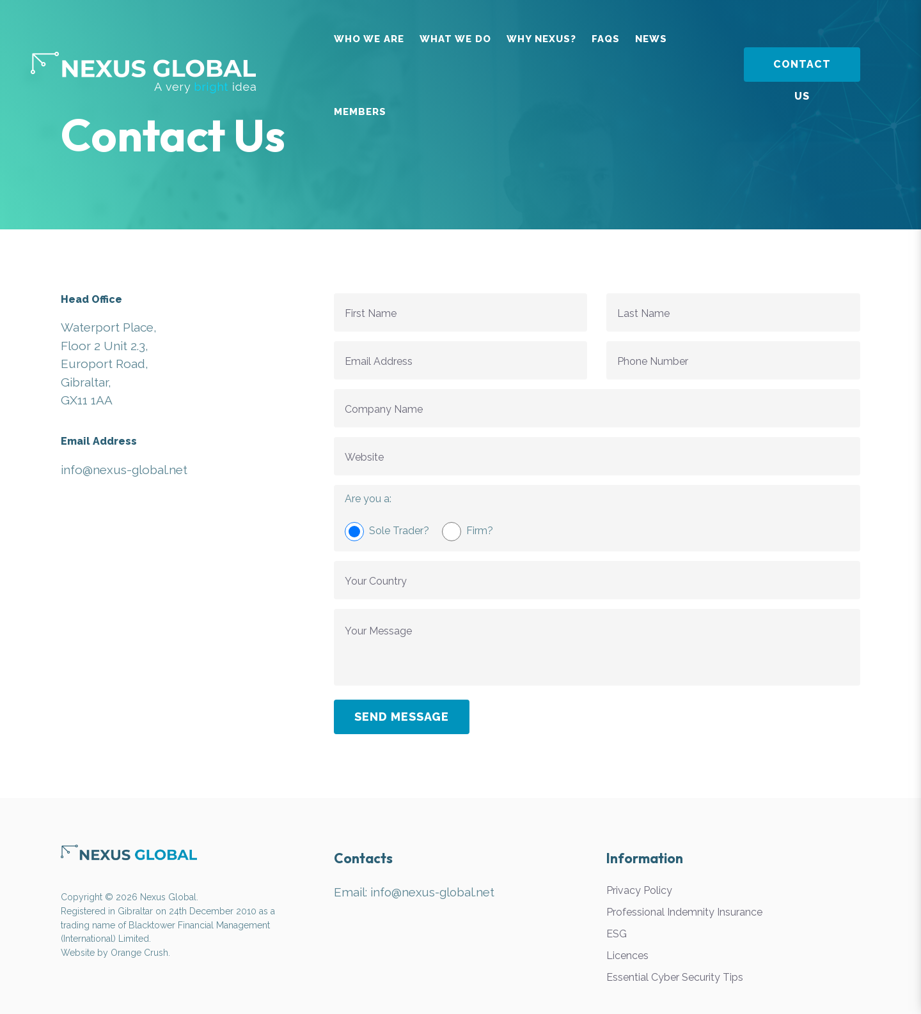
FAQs (606, 39)
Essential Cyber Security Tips (674, 977)
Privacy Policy (639, 890)
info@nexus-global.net (433, 892)
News (651, 39)
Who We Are (369, 39)
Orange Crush (139, 953)
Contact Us (802, 70)
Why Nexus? (541, 39)
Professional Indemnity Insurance (684, 912)
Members (360, 112)
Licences (627, 955)
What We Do (455, 39)
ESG (616, 934)
